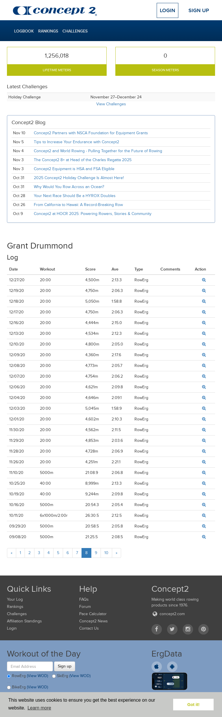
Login (167, 10)
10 (106, 553)
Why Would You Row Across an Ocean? (69, 187)
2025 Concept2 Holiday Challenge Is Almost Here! (79, 178)
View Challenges (111, 104)
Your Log (15, 599)
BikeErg (27, 687)
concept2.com (168, 614)
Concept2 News (93, 621)
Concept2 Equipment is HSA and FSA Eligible (74, 169)
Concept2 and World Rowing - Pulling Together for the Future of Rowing (98, 151)
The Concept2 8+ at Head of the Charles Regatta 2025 (83, 160)
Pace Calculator (93, 614)
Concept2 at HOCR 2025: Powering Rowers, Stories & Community (92, 214)
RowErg (27, 676)
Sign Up (198, 10)
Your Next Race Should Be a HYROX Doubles (75, 196)
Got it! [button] (193, 704)
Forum (85, 606)
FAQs (84, 599)
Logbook (24, 31)
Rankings (48, 31)
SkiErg (71, 676)
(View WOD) (37, 676)
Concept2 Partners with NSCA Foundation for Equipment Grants (91, 133)
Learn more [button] (39, 707)
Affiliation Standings (24, 621)
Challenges (75, 31)
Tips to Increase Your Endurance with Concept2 (76, 142)
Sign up (64, 666)
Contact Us (89, 628)
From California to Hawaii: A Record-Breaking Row (78, 205)
